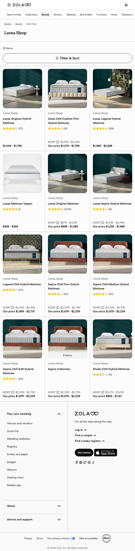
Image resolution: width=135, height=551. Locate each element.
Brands (45, 14)
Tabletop (71, 14)
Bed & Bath (86, 14)
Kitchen (58, 14)
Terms (39, 538)
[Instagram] (89, 463)
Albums (12, 469)
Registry (8, 24)
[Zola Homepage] (22, 5)
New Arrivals (14, 14)
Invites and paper (17, 454)
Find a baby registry (90, 441)
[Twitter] (85, 463)
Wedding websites (18, 438)
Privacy (28, 538)
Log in (81, 429)
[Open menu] (9, 5)
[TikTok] (93, 463)
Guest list (13, 431)
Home (114, 14)
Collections (31, 14)
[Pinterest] (81, 463)
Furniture (102, 14)
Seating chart (15, 477)
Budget (11, 462)
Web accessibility (88, 538)
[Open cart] (126, 5)
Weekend (127, 14)
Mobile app (14, 485)
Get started (84, 452)
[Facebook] (76, 463)
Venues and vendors (19, 423)
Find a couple (85, 435)
